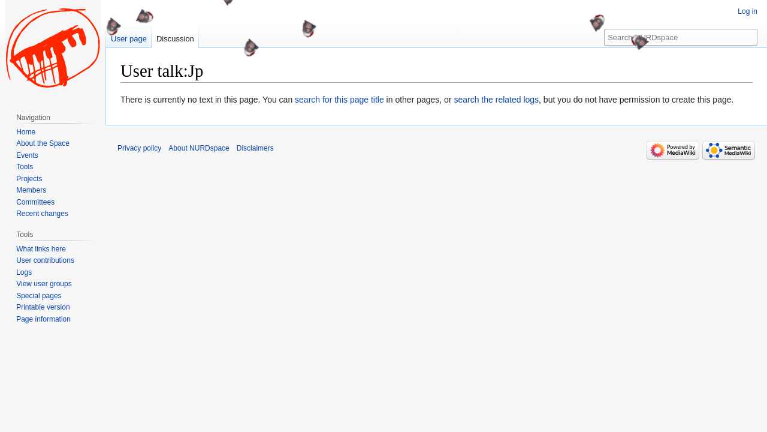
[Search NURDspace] (680, 37)
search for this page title (339, 99)
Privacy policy (139, 148)
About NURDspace (198, 148)
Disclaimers (255, 148)
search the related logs (496, 99)
